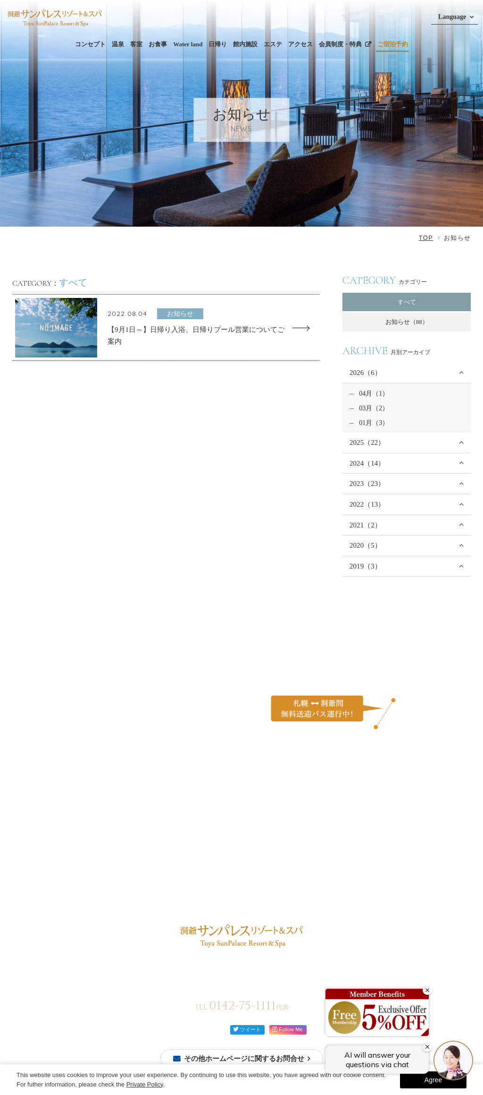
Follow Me (287, 1029)
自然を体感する (279, 839)
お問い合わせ (346, 823)
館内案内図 (173, 862)
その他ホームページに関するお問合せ (244, 1058)
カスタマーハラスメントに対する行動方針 (386, 838)
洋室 (94, 859)
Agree (433, 1080)
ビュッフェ (159, 818)
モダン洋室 (103, 890)
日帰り (217, 44)
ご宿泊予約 (392, 44)
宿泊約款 (340, 869)
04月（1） (374, 393)
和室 (94, 848)
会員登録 (30, 833)
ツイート (247, 1029)
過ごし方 (270, 808)
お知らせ (270, 865)
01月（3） (374, 422)
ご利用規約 (343, 853)
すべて (407, 302)
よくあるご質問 (349, 808)
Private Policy (144, 1084)
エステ (273, 44)
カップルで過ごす (282, 828)
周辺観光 (222, 853)
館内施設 (245, 44)
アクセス (300, 44)
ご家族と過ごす (279, 818)
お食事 (158, 44)
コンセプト (90, 44)
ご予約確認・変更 (42, 844)
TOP (426, 237)
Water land (187, 44)
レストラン (159, 828)
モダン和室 (103, 880)
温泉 (118, 44)
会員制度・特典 (340, 44)
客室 (136, 44)
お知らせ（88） (406, 321)
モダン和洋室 (106, 870)
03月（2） (374, 408)
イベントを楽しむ (282, 850)
